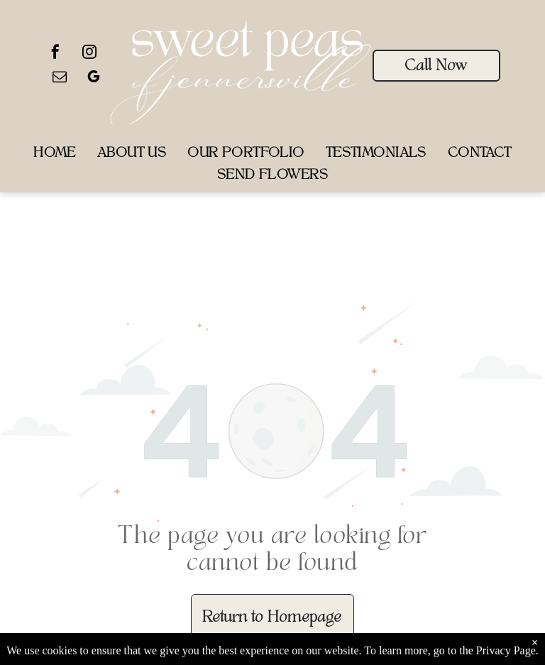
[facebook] (55, 53)
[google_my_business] (93, 78)
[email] (59, 78)
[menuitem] (55, 154)
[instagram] (89, 53)
